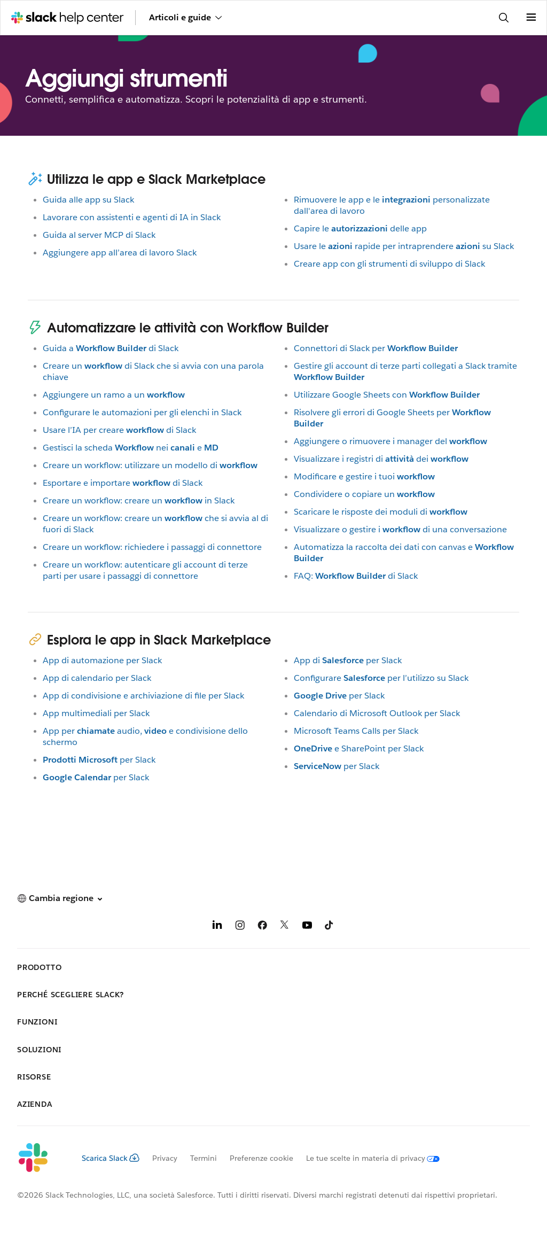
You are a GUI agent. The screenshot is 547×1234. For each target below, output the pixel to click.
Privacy (164, 1158)
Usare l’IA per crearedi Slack (119, 430)
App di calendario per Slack (97, 678)
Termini (203, 1158)
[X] (285, 927)
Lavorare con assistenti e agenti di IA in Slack (132, 217)
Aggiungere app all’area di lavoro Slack (120, 252)
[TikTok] (329, 927)
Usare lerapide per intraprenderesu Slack (404, 246)
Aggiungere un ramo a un (114, 394)
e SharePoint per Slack (359, 748)
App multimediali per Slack (96, 713)
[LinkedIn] (217, 927)
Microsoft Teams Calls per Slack (356, 730)
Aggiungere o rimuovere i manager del (390, 441)
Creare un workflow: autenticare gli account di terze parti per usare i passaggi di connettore (145, 570)
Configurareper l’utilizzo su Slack (381, 678)
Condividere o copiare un (364, 494)
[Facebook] (262, 927)
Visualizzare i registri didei (381, 458)
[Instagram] (240, 927)
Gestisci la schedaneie (130, 447)
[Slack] (41, 1158)
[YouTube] (307, 927)
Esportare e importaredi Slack (122, 482)
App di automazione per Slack (102, 660)
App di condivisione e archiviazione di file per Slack (143, 695)
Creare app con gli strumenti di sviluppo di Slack (389, 263)
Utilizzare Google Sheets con (387, 394)
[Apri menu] (531, 17)
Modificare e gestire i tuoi (364, 476)
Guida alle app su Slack (88, 199)
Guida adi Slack (110, 348)
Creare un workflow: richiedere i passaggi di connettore (152, 547)
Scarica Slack (110, 1158)
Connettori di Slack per (376, 348)
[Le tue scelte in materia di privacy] (366, 1158)
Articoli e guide (185, 17)
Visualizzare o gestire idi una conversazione (400, 529)
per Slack (99, 759)
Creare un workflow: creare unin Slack (139, 500)
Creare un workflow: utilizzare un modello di (150, 465)
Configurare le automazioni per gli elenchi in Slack (142, 412)
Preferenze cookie (261, 1158)
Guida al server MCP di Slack (99, 234)
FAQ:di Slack (356, 575)
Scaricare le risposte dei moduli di (380, 511)
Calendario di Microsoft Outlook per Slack (377, 713)
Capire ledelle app (360, 228)
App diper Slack (348, 660)
